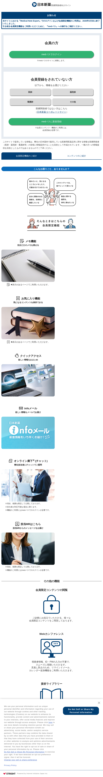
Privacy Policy (10, 765)
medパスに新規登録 (51, 121)
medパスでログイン (51, 54)
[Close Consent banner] (99, 703)
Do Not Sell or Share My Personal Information (24, 752)
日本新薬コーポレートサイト (51, 112)
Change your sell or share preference (20, 760)
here (50, 722)
